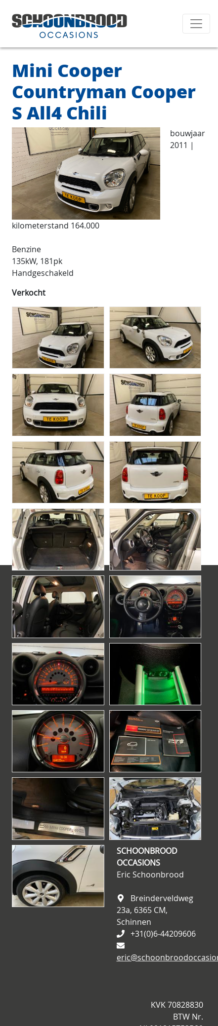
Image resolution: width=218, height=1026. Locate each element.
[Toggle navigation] (196, 24)
